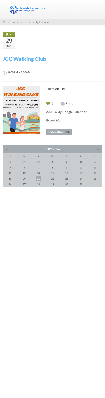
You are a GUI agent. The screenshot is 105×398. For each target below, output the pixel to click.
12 (10, 173)
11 (95, 167)
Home (4, 22)
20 (24, 178)
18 (95, 173)
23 (66, 178)
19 (10, 178)
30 (66, 184)
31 (81, 184)
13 (24, 173)
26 (10, 184)
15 (52, 173)
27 (24, 184)
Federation (59, 132)
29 (52, 184)
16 (66, 173)
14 (38, 173)
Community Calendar (37, 22)
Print (67, 103)
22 (52, 178)
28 (38, 184)
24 (81, 178)
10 (81, 167)
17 (81, 173)
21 (38, 178)
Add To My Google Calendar (66, 112)
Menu (97, 9)
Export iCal (53, 120)
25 (95, 178)
